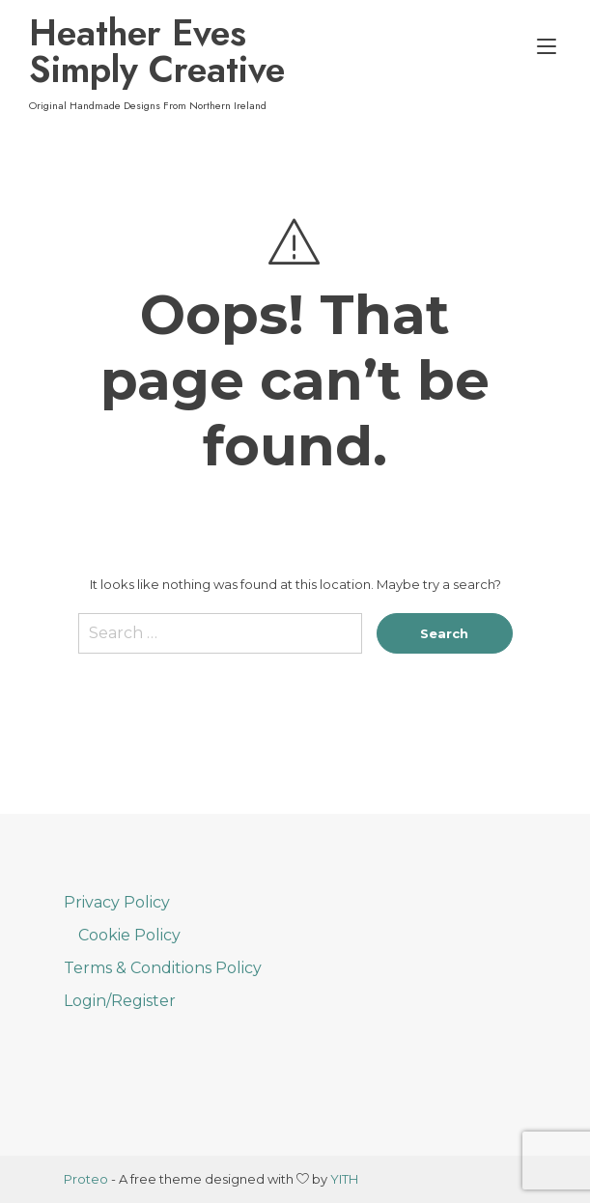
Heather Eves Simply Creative (157, 51)
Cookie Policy (129, 935)
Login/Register (120, 1001)
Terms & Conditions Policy (163, 968)
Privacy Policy (117, 902)
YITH (344, 1179)
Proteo (86, 1179)
